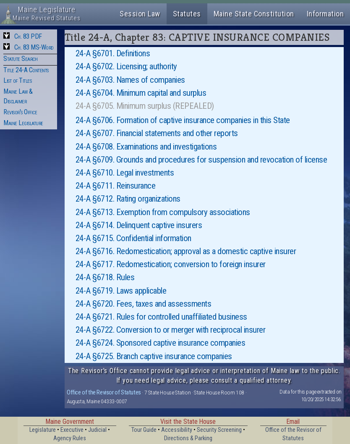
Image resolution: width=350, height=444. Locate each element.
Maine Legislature (23, 123)
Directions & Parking (188, 438)
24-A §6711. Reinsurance (116, 186)
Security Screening (219, 429)
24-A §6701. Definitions (113, 53)
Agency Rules (69, 438)
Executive (72, 429)
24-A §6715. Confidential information (133, 238)
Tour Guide (144, 429)
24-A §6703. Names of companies (130, 80)
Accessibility (176, 429)
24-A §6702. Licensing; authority (126, 66)
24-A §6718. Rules (105, 277)
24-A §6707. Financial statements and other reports (157, 133)
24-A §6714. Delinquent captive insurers (139, 225)
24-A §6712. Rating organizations (128, 199)
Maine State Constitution (254, 13)
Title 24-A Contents (26, 70)
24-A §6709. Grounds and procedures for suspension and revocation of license (201, 160)
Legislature (42, 429)
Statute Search (20, 59)
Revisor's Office (20, 112)
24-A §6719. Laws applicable (121, 291)
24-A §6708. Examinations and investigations (146, 147)
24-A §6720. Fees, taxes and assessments (144, 304)
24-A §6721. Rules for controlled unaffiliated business (161, 317)
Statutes (187, 13)
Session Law (140, 13)
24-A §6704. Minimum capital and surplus (141, 93)
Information (325, 13)
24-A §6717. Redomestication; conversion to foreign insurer (171, 264)
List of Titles (17, 80)
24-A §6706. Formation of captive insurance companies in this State (183, 120)
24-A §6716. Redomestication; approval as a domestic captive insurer (186, 251)
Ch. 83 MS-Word (34, 47)
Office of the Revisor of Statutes (104, 392)
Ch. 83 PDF (28, 36)
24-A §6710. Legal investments (125, 173)
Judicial (97, 429)
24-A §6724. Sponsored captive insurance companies (161, 343)
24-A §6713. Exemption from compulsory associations (163, 212)
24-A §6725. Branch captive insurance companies (154, 356)
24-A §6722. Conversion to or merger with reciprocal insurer (171, 330)
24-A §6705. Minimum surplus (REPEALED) (145, 106)
